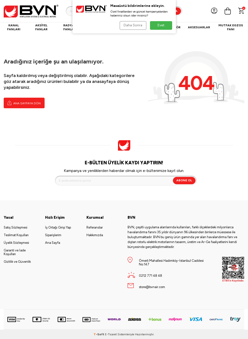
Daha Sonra (133, 25)
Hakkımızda (94, 235)
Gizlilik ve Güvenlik (17, 261)
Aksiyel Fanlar (41, 27)
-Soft (99, 334)
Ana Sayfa (52, 243)
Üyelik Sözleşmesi (16, 243)
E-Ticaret (111, 334)
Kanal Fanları (13, 27)
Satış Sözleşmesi (15, 227)
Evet (161, 25)
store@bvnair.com (152, 287)
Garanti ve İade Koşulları (15, 252)
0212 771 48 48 (150, 275)
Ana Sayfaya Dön (24, 103)
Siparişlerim (53, 235)
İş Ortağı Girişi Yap (58, 227)
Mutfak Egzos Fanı (230, 27)
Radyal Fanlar (69, 27)
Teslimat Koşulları (16, 235)
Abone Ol (184, 180)
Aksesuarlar (199, 27)
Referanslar (94, 227)
